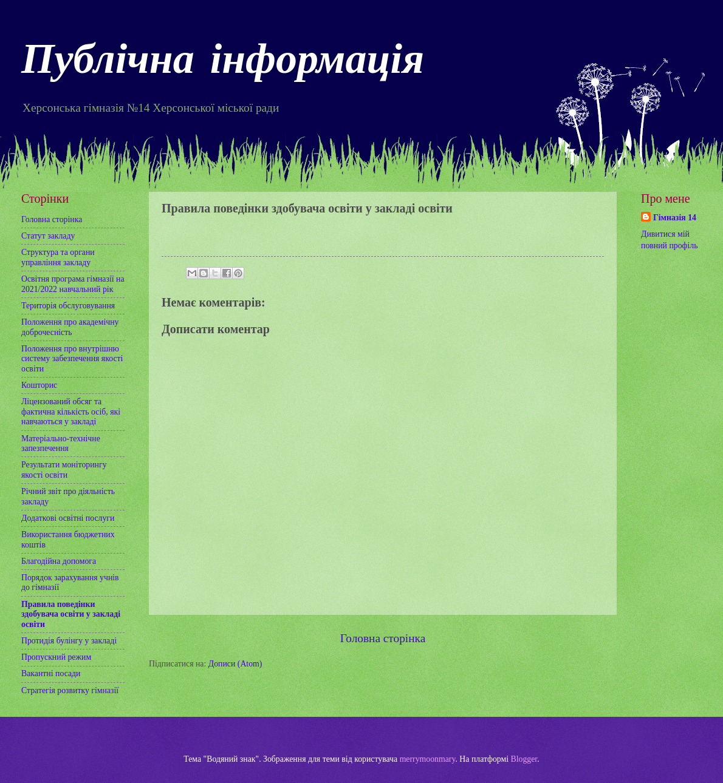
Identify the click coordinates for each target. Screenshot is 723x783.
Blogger (524, 759)
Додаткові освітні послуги (67, 518)
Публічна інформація (222, 62)
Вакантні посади (50, 673)
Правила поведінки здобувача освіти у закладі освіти (70, 614)
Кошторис (39, 385)
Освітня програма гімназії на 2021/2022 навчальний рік (73, 284)
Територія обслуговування (68, 305)
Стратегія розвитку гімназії (69, 690)
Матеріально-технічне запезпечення (60, 443)
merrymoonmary (428, 759)
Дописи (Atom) (235, 663)
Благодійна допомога (58, 561)
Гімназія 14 (674, 217)
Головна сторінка (382, 638)
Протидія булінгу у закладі (69, 640)
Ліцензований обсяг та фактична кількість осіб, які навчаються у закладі (70, 411)
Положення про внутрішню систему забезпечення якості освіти (72, 358)
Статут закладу (48, 235)
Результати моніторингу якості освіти (64, 470)
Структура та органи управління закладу (58, 257)
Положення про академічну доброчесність (69, 327)
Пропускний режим (56, 657)
